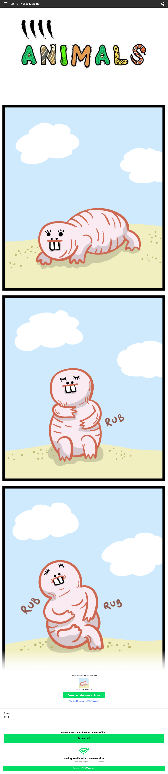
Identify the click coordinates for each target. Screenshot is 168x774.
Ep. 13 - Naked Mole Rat (25, 3)
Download (84, 738)
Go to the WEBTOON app (84, 768)
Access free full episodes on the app (84, 695)
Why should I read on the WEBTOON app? (84, 701)
